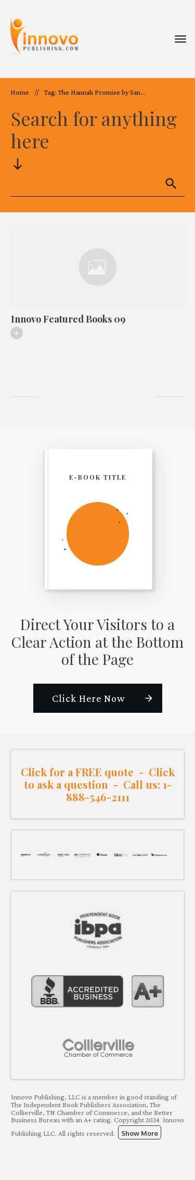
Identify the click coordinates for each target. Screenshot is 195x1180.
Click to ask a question (99, 778)
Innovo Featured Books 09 (68, 319)
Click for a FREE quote (77, 772)
